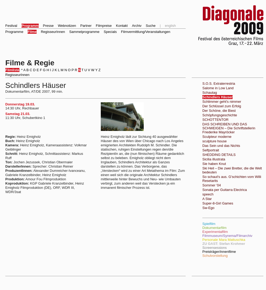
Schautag (209, 93)
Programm (30, 26)
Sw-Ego (208, 208)
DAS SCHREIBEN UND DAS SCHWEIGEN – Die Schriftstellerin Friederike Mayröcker (228, 128)
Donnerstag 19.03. (20, 104)
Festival (11, 26)
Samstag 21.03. (17, 114)
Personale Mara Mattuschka (223, 240)
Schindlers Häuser (217, 97)
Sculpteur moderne (217, 137)
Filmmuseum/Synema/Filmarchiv (227, 236)
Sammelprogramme (84, 32)
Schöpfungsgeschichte (219, 115)
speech (207, 194)
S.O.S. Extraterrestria (218, 84)
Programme (14, 32)
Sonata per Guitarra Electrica (224, 190)
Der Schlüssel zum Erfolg (221, 106)
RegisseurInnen (53, 32)
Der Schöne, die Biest (219, 111)
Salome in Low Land (218, 88)
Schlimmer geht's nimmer (221, 102)
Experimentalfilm (215, 232)
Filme (32, 32)
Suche (151, 26)
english (170, 26)
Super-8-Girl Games (217, 203)
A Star (207, 199)
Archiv (136, 26)
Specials (110, 32)
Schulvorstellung (215, 256)
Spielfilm (208, 224)
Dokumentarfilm (214, 228)
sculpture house (214, 141)
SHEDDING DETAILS (219, 155)
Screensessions (214, 248)
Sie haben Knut (214, 164)
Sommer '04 (211, 185)
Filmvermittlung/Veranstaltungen (145, 32)
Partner (86, 26)
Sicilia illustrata (213, 159)
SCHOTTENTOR (215, 120)
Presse (48, 26)
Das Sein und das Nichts (221, 146)
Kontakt (122, 26)
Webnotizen (67, 26)
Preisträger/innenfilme (219, 252)
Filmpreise (104, 26)
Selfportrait (210, 150)
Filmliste (12, 70)
